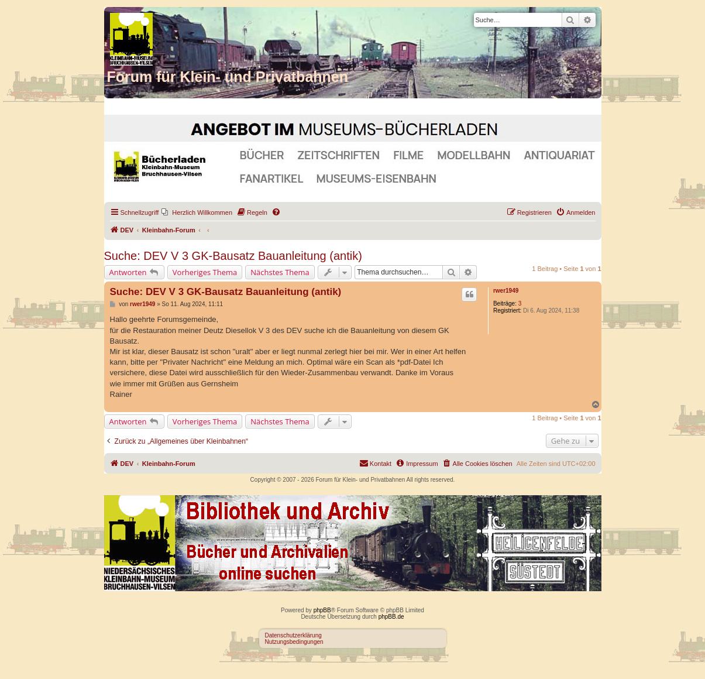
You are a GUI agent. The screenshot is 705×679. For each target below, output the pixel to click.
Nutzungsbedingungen (294, 642)
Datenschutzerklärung (293, 635)
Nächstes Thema (279, 272)
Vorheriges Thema (205, 272)
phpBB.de (391, 616)
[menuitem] (196, 212)
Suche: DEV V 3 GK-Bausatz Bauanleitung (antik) (233, 255)
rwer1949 (505, 290)
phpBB (322, 610)
